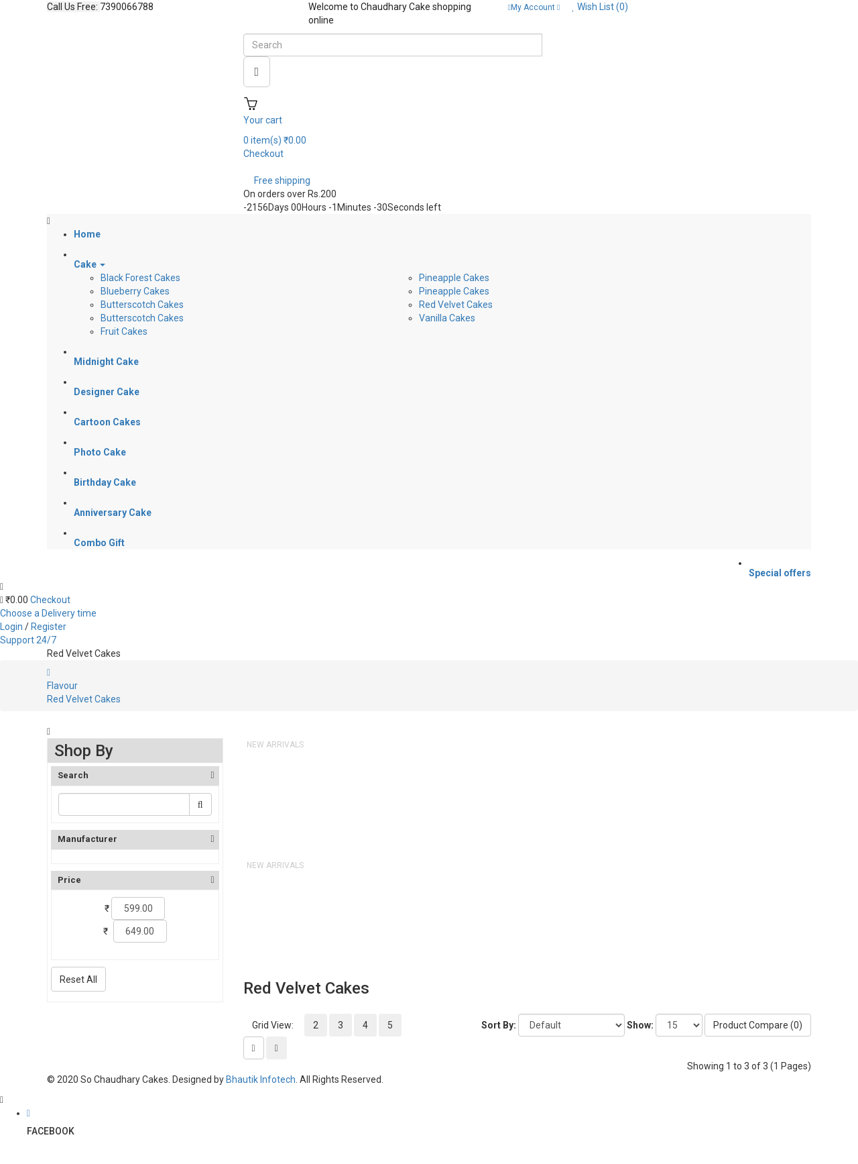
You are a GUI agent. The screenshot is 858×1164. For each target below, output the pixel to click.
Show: (640, 1025)
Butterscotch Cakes (142, 304)
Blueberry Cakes (135, 291)
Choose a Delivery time (48, 613)
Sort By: (498, 1025)
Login (12, 626)
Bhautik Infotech (261, 1079)
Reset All (78, 979)
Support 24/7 (28, 640)
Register (48, 626)
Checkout (50, 599)
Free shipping (282, 180)
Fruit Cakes (124, 331)
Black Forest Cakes (140, 277)
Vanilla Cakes (447, 318)
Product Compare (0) (757, 1025)
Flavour (62, 685)
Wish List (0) (600, 6)
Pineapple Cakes (454, 277)
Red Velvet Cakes (456, 304)
